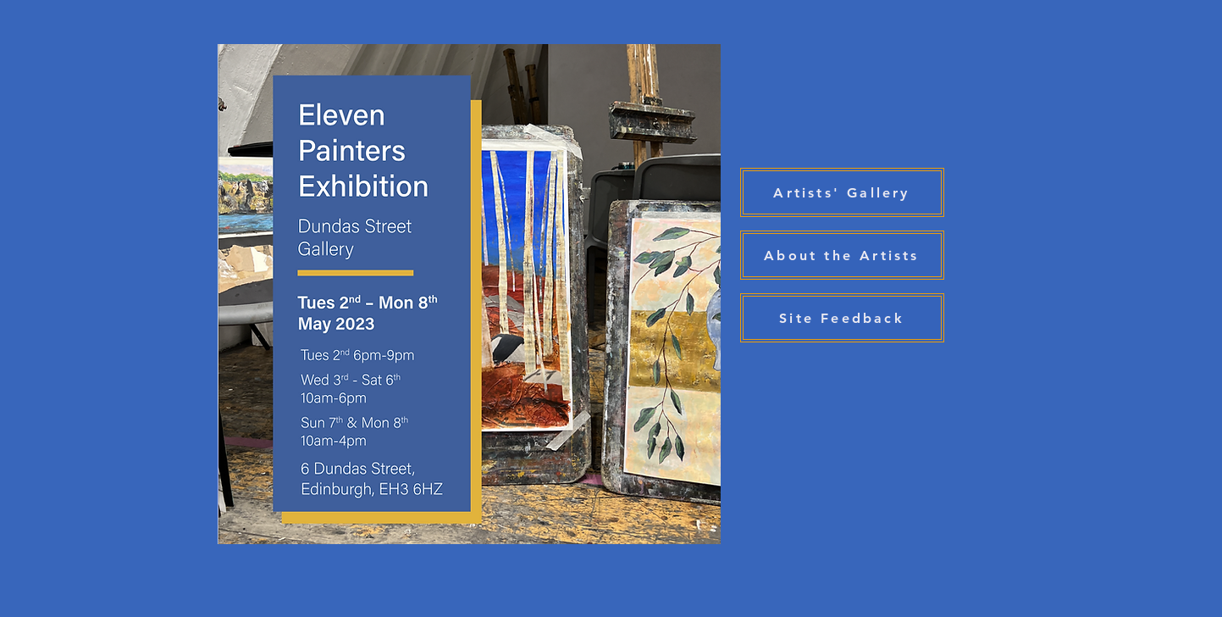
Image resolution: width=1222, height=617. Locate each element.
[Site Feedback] (842, 317)
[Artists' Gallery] (842, 192)
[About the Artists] (842, 255)
